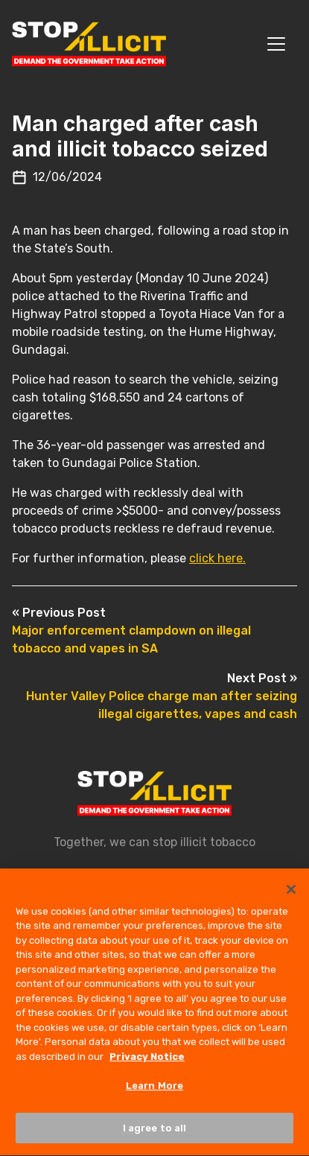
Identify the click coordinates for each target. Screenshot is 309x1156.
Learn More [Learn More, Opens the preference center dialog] (154, 1090)
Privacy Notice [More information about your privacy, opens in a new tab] (147, 1061)
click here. (217, 558)
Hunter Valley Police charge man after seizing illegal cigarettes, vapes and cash (161, 696)
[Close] (291, 893)
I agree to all (155, 1132)
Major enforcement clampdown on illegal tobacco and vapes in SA (131, 630)
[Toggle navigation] (276, 44)
